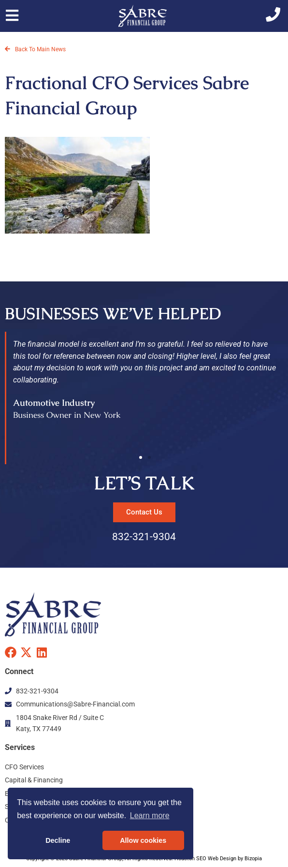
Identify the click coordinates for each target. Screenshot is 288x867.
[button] (140, 457)
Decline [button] (57, 840)
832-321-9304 (144, 537)
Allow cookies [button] (143, 840)
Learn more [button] (150, 815)
